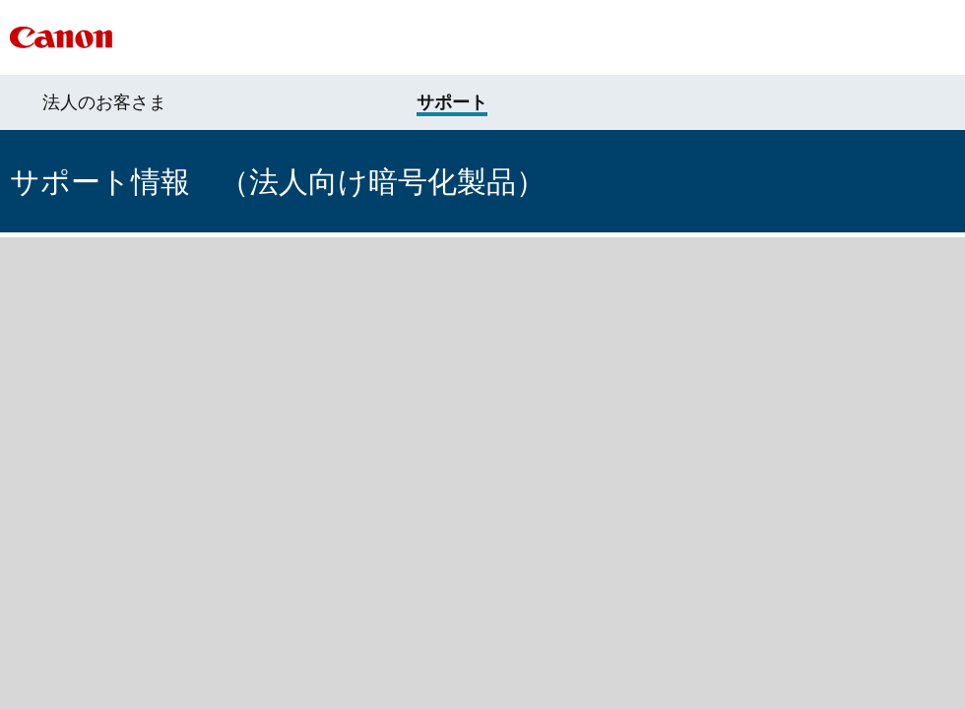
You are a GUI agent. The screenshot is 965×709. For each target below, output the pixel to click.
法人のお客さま (104, 102)
